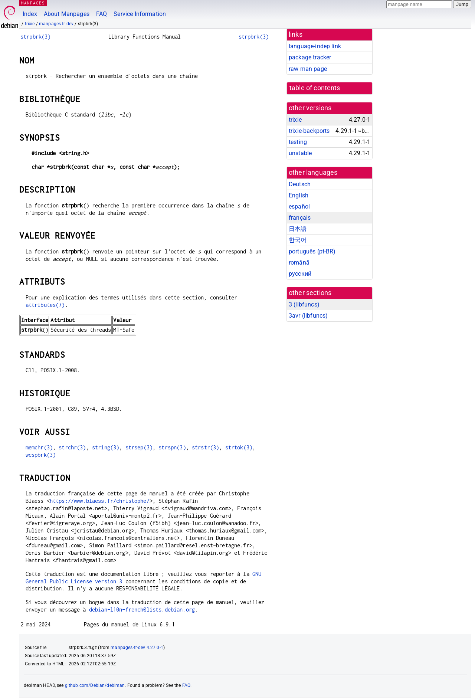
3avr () (308, 315)
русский (300, 273)
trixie (30, 23)
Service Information (140, 13)
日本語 (298, 228)
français (300, 217)
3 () (304, 304)
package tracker (310, 57)
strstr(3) (205, 447)
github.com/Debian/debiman (95, 685)
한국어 (298, 239)
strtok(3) (238, 447)
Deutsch (300, 184)
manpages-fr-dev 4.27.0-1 (137, 647)
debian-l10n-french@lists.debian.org (142, 609)
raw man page (308, 68)
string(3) (105, 447)
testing (298, 141)
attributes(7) (45, 305)
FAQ (101, 13)
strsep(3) (139, 447)
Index (30, 13)
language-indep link (315, 46)
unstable (300, 153)
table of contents (314, 88)
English (298, 195)
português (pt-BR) (312, 251)
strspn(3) (172, 447)
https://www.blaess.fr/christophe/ (100, 501)
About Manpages (66, 13)
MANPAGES (33, 2)
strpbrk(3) (35, 36)
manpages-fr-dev (56, 23)
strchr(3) (72, 447)
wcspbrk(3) (41, 455)
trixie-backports (309, 130)
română (299, 262)
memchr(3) (39, 447)
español (299, 206)
